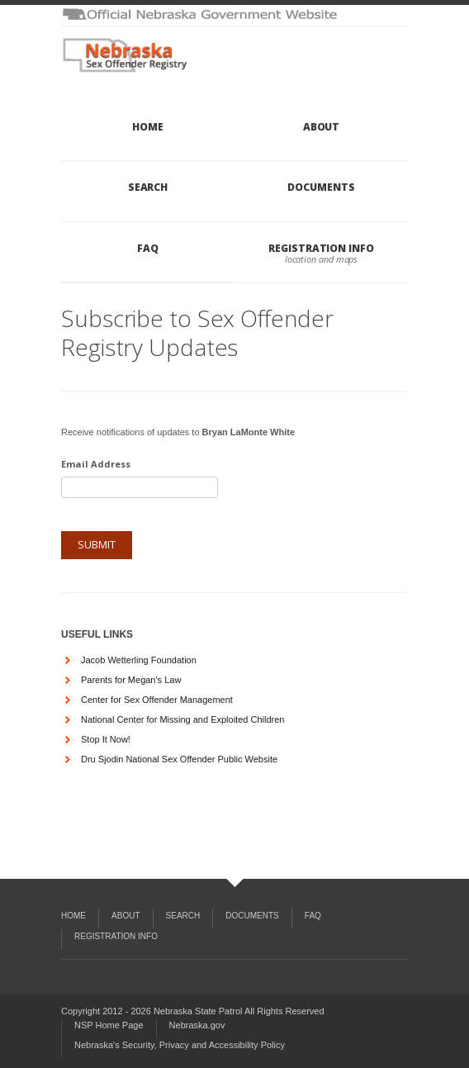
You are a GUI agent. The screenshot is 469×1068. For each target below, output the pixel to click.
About (321, 127)
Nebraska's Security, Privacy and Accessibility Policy (179, 1045)
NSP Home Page (109, 1025)
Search (148, 187)
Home (147, 127)
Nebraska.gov (197, 1025)
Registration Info (321, 248)
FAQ (148, 248)
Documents (320, 187)
